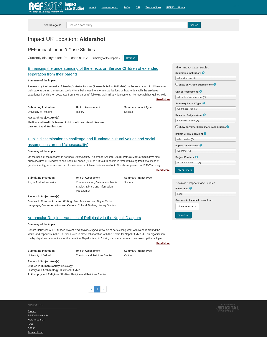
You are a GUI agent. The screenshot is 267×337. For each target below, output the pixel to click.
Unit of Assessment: (187, 91)
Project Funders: (185, 157)
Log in (235, 5)
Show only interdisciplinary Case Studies (202, 127)
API (138, 7)
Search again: (52, 25)
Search (32, 311)
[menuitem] (92, 7)
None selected (187, 206)
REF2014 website (38, 315)
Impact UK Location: (187, 145)
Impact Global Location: (189, 133)
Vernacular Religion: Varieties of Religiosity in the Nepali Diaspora (84, 218)
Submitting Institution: (188, 73)
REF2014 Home (175, 7)
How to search (110, 7)
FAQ (30, 323)
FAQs (127, 7)
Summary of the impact (105, 58)
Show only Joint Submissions (196, 84)
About (92, 7)
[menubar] (137, 7)
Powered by (228, 304)
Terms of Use (153, 7)
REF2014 (55, 7)
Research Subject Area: (188, 115)
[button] (203, 72)
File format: (182, 188)
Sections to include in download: (194, 200)
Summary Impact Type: (188, 103)
